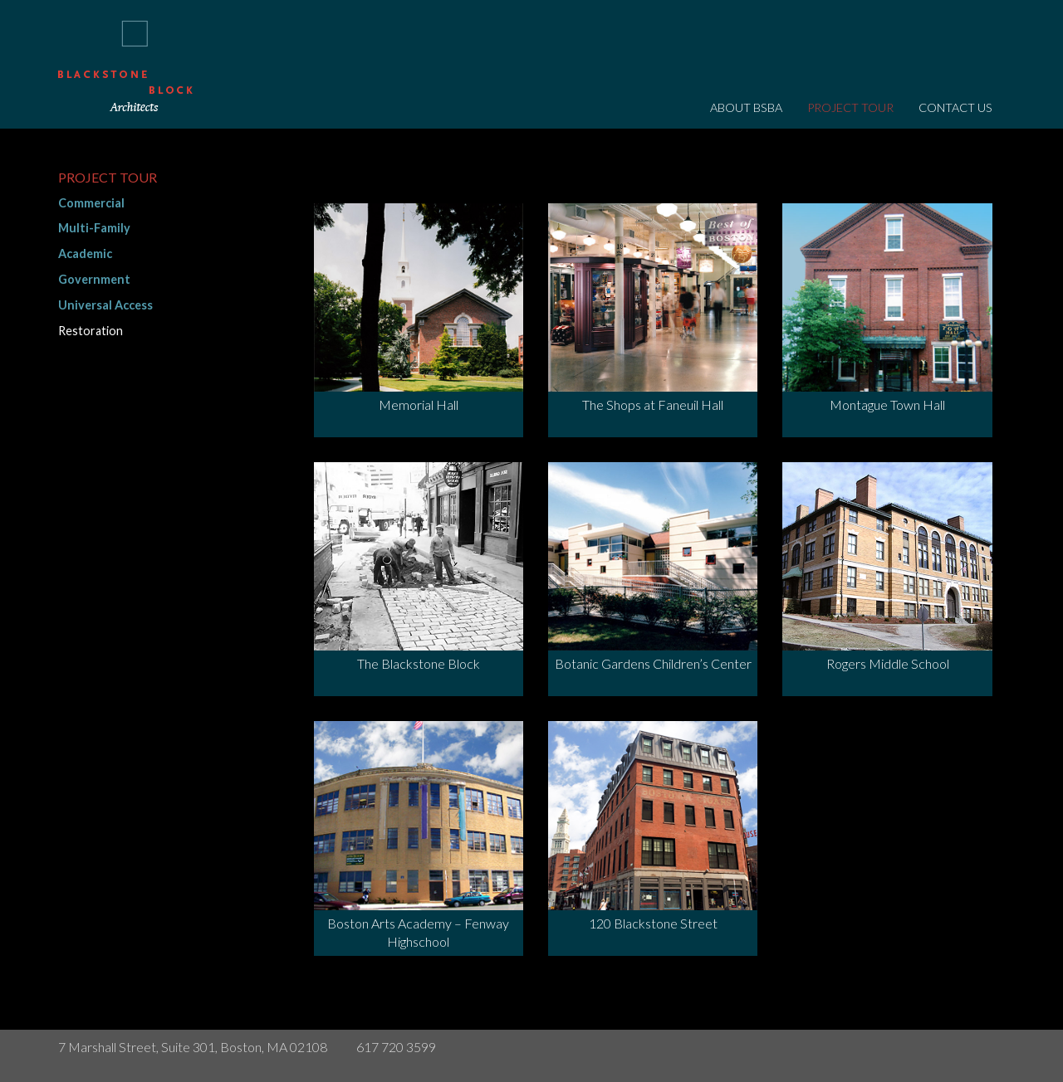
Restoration (90, 331)
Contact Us (955, 107)
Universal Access (105, 305)
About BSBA (746, 107)
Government (94, 279)
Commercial (91, 203)
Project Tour (850, 107)
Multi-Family (94, 228)
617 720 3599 (396, 1047)
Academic (85, 253)
